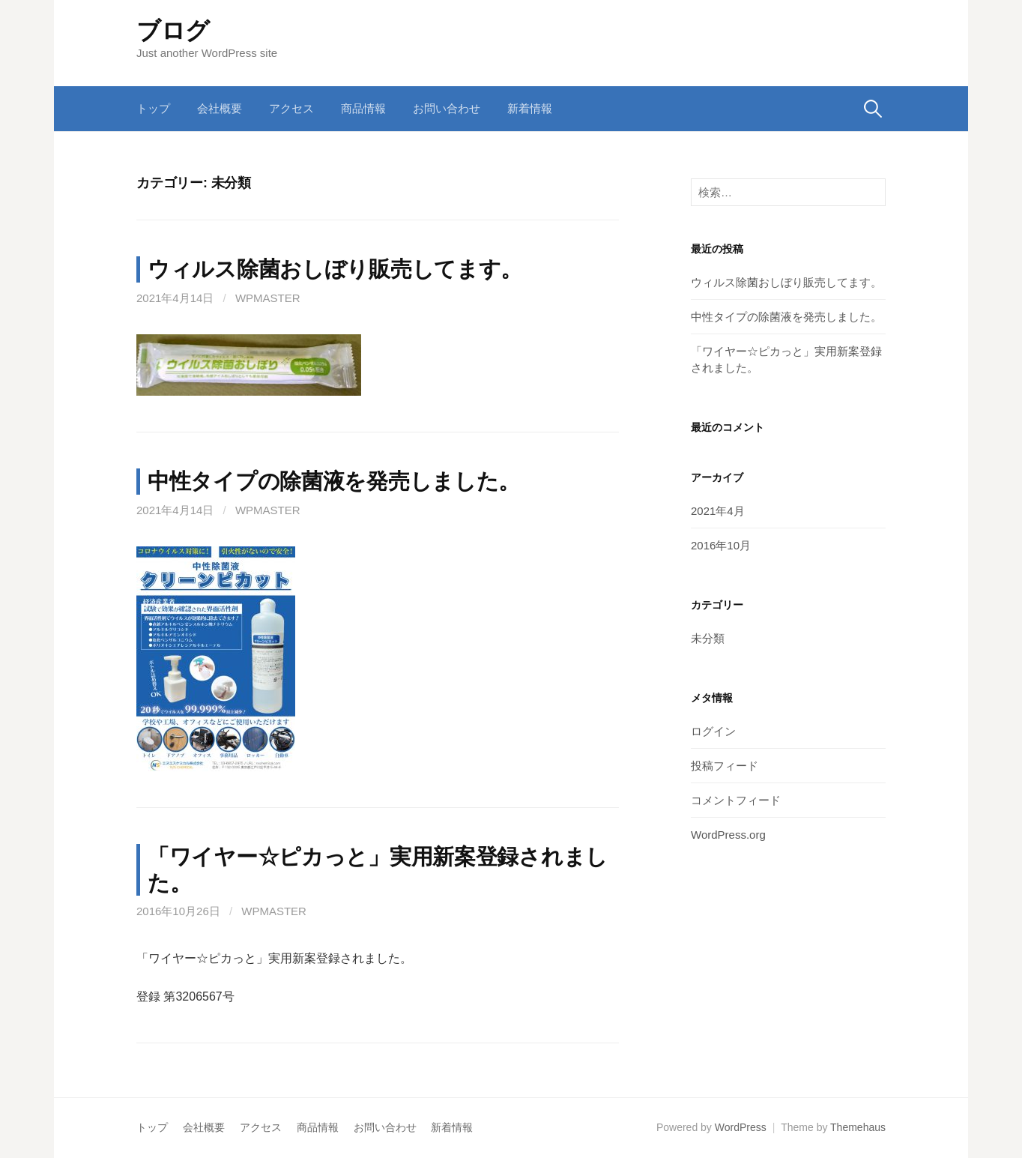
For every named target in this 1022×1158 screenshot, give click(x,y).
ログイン (713, 731)
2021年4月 (718, 510)
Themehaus (858, 1127)
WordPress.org (728, 834)
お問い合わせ (446, 108)
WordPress (740, 1127)
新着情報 (529, 108)
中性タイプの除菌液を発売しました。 (334, 481)
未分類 (708, 638)
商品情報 (363, 108)
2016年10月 (721, 545)
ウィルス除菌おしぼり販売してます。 (335, 269)
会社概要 (219, 108)
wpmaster (267, 298)
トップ (153, 108)
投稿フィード (724, 765)
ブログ (173, 30)
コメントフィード (736, 800)
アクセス (291, 108)
